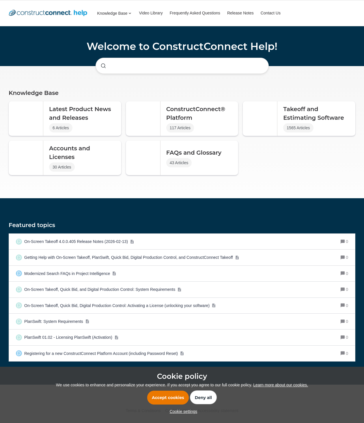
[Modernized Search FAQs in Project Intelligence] (70, 273)
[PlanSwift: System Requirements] (56, 321)
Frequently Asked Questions (195, 13)
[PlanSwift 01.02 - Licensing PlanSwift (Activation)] (71, 337)
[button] (182, 411)
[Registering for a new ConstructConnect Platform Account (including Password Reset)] (104, 353)
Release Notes (240, 13)
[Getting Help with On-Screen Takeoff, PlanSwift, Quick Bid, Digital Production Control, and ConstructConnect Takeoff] (131, 257)
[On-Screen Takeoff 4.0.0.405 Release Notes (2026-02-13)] (79, 241)
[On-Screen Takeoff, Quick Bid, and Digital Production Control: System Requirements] (103, 289)
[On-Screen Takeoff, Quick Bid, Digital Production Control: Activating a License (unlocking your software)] (120, 305)
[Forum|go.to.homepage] (49, 13)
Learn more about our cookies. (280, 385)
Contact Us (271, 13)
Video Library (151, 13)
